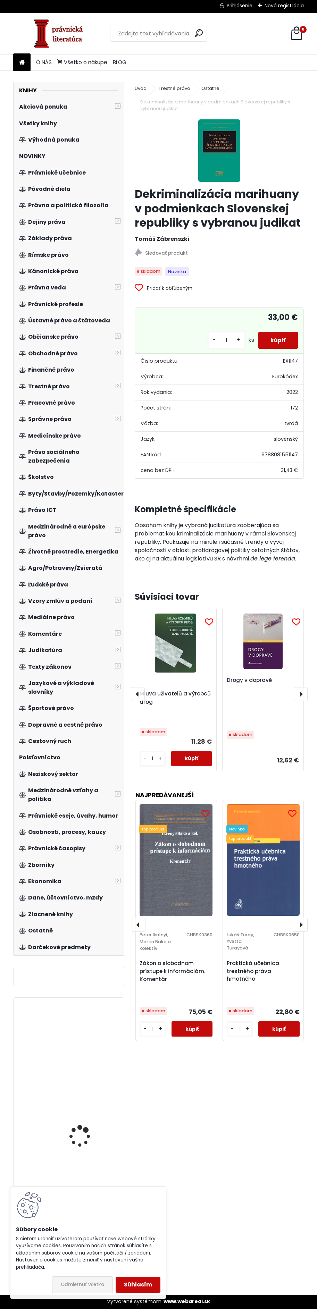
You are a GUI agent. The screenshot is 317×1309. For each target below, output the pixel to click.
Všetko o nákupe (82, 62)
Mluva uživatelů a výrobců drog (175, 698)
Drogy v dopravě (249, 680)
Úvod (141, 88)
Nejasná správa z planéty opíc (79, 1040)
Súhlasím (138, 1285)
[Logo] (61, 33)
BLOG (119, 62)
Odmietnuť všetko (82, 1284)
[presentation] (138, 694)
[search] (199, 33)
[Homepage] (22, 62)
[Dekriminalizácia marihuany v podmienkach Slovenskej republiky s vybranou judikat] (219, 150)
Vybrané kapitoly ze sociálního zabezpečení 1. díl (87, 1123)
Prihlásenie (239, 5)
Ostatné (210, 88)
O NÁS (44, 62)
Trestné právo (174, 88)
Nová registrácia (284, 5)
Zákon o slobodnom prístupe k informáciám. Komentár (172, 971)
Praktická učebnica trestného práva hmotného (253, 971)
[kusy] (223, 340)
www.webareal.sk (187, 1301)
